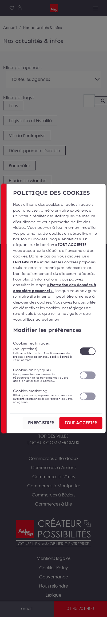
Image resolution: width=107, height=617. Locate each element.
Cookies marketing (43, 395)
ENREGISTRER (41, 422)
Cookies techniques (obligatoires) (43, 351)
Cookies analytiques (43, 375)
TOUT (81, 422)
